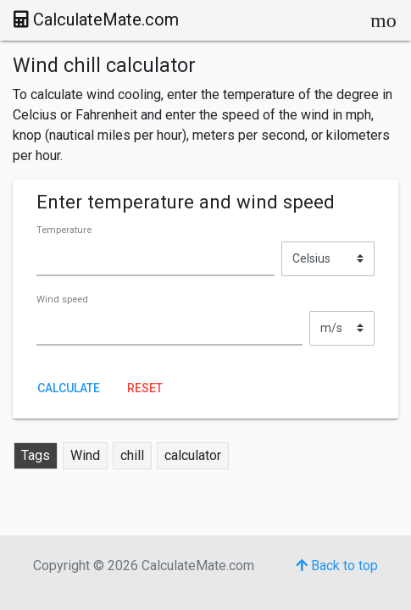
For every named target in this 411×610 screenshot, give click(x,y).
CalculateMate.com (96, 19)
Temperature (64, 230)
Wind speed (62, 299)
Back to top (337, 565)
